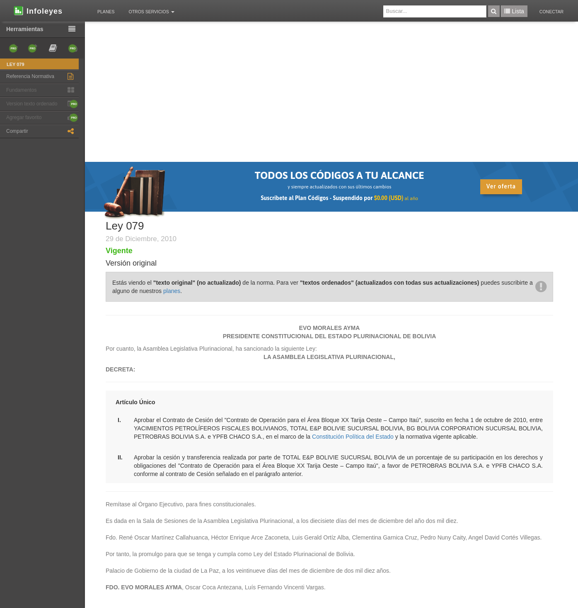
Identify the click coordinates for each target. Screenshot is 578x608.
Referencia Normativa (42, 76)
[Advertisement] (329, 100)
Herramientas (42, 29)
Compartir (42, 131)
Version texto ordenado (42, 104)
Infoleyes (37, 10)
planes (171, 291)
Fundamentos (42, 90)
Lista (514, 11)
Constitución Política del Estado (353, 436)
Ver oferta (501, 186)
